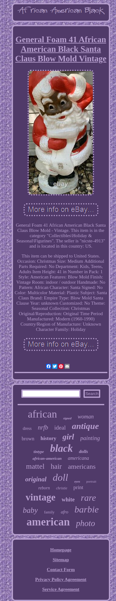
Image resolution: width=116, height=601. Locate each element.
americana (78, 458)
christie (61, 488)
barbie (87, 509)
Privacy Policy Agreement (61, 579)
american (48, 522)
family (49, 512)
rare (88, 498)
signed (67, 418)
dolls (83, 451)
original (36, 479)
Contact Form (61, 569)
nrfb (43, 427)
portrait (91, 481)
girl (68, 436)
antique (85, 426)
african (42, 414)
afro (64, 511)
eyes (77, 481)
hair (56, 466)
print (78, 487)
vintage (40, 497)
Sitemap (61, 559)
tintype (39, 452)
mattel (35, 466)
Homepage (60, 549)
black (61, 448)
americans (82, 466)
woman (86, 417)
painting (90, 438)
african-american (47, 458)
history (48, 438)
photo (85, 523)
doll (60, 477)
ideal (60, 427)
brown (28, 438)
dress (27, 428)
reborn (44, 488)
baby (30, 510)
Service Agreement (60, 589)
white (68, 499)
